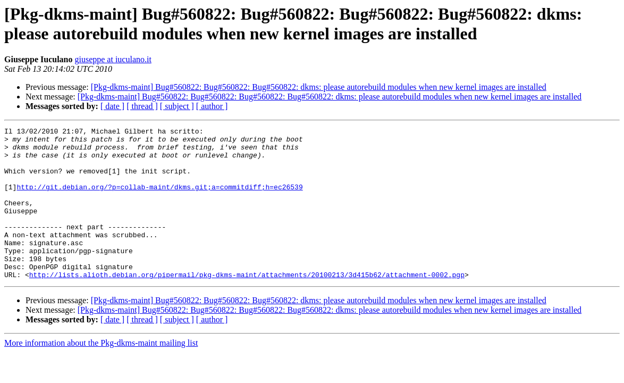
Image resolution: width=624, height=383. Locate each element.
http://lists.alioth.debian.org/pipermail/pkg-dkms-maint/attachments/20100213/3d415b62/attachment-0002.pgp (247, 305)
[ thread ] (142, 106)
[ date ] (112, 106)
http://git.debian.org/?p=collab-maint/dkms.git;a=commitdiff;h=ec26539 (159, 199)
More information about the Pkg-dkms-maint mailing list (101, 373)
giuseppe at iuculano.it (112, 59)
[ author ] (212, 106)
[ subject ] (177, 106)
